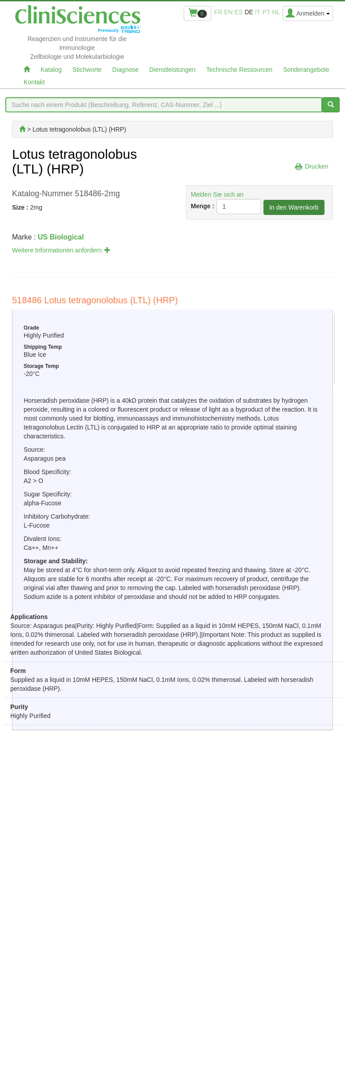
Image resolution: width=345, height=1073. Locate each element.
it (257, 12)
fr (218, 12)
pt (266, 12)
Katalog (51, 69)
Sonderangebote (306, 69)
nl (276, 12)
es (238, 12)
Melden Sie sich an (217, 194)
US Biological (61, 237)
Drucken (316, 166)
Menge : (202, 206)
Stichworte (86, 69)
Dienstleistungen (172, 69)
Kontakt (34, 82)
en (228, 12)
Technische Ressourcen (239, 69)
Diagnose (125, 69)
